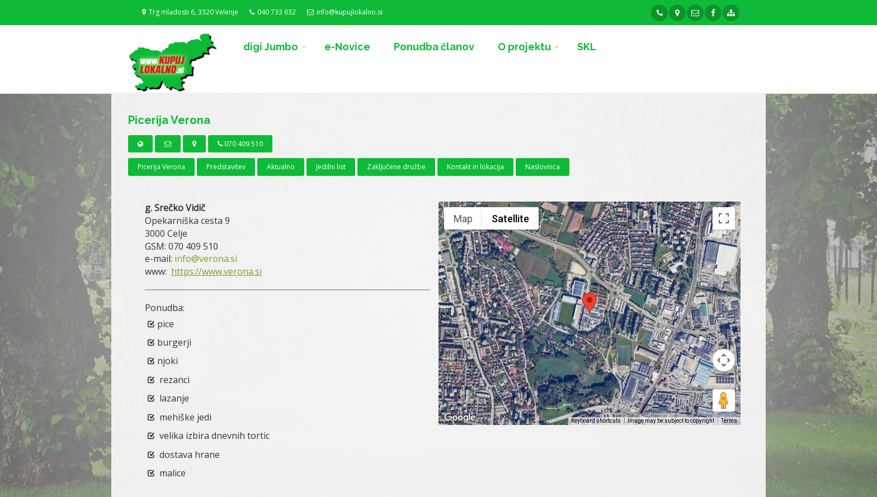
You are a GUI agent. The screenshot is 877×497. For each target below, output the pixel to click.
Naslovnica (542, 166)
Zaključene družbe (396, 166)
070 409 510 (240, 144)
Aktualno (281, 166)
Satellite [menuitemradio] (510, 218)
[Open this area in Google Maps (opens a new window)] (459, 417)
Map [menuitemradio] (463, 218)
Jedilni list (331, 166)
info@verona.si (206, 258)
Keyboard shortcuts (596, 421)
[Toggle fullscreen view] (724, 218)
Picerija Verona (161, 166)
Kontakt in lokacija (475, 166)
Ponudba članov (434, 46)
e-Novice (347, 46)
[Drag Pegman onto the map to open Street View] (724, 400)
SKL (586, 46)
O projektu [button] (524, 46)
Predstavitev (226, 166)
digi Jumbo (270, 46)
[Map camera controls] (724, 360)
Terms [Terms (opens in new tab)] (729, 421)
